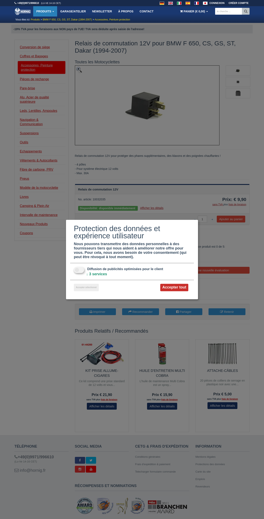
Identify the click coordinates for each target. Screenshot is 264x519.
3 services (96, 274)
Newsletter (102, 11)
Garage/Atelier (73, 11)
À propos (125, 11)
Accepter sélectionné (86, 287)
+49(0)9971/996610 (28, 3)
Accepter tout (174, 287)
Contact (146, 11)
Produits (45, 11)
